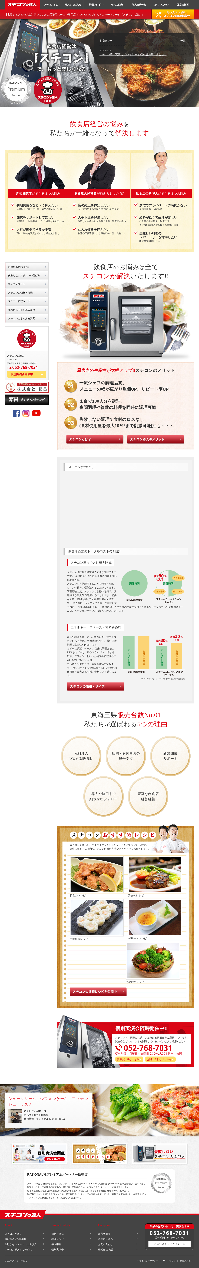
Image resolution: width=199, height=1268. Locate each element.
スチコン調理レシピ (19, 301)
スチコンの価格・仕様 (20, 292)
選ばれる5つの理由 (18, 266)
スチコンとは (51, 4)
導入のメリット (16, 284)
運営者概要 (183, 4)
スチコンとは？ (13, 1233)
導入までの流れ (73, 4)
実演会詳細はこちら (128, 1059)
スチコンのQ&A (161, 4)
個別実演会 (57, 1249)
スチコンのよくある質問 (21, 318)
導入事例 (56, 1244)
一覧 (182, 40)
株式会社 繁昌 (106, 1249)
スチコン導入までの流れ (18, 1249)
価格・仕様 (57, 1233)
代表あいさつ (105, 1239)
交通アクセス (186, 1261)
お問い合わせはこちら (159, 1059)
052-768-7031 (169, 1233)
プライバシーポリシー (147, 1261)
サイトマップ (169, 1261)
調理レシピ (95, 4)
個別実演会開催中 (22, 374)
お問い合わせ (105, 1244)
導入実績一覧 (139, 4)
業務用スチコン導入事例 (21, 309)
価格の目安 (117, 4)
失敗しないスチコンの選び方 (24, 275)
